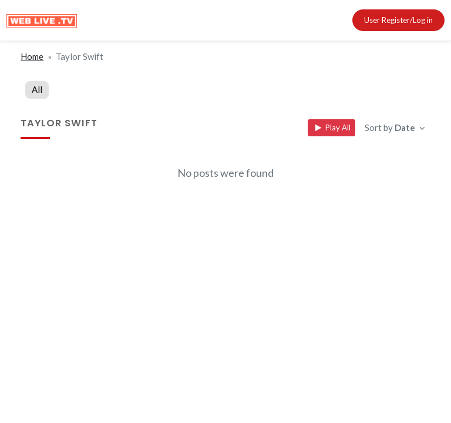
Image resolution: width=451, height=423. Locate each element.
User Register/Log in (398, 20)
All (37, 89)
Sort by (391, 127)
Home (32, 56)
